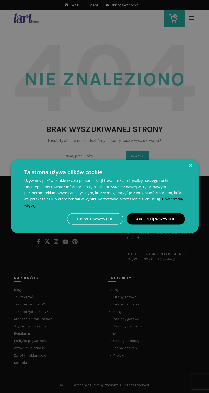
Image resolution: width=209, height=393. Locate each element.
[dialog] (104, 196)
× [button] (190, 165)
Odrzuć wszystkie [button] (95, 218)
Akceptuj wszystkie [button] (155, 218)
